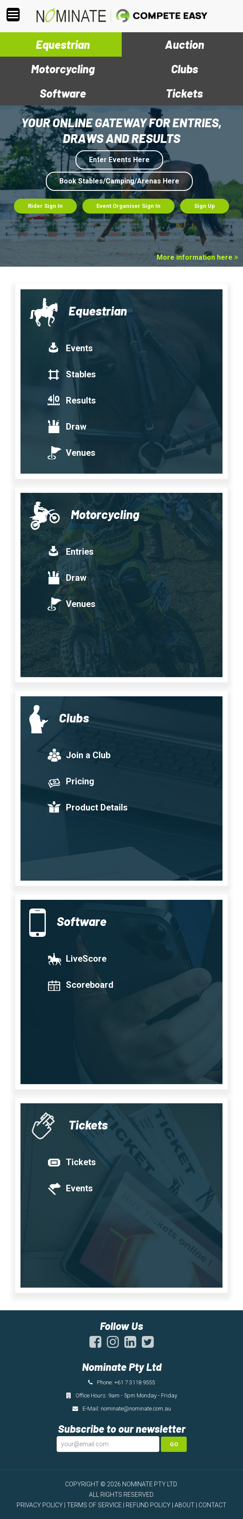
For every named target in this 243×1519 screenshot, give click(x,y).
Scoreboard (80, 984)
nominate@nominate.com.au (136, 1408)
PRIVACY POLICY (40, 1505)
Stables (71, 374)
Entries (70, 551)
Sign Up (204, 206)
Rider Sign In (45, 206)
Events (70, 348)
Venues (71, 452)
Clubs (184, 68)
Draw (66, 426)
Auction (184, 44)
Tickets (184, 93)
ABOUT (185, 1505)
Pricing (70, 781)
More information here (197, 257)
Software (63, 93)
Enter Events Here (119, 160)
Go (174, 1444)
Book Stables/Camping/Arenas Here (119, 181)
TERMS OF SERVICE (94, 1505)
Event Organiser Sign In (128, 206)
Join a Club (78, 755)
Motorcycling (63, 68)
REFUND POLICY (148, 1505)
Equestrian (63, 44)
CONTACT (212, 1505)
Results (71, 400)
